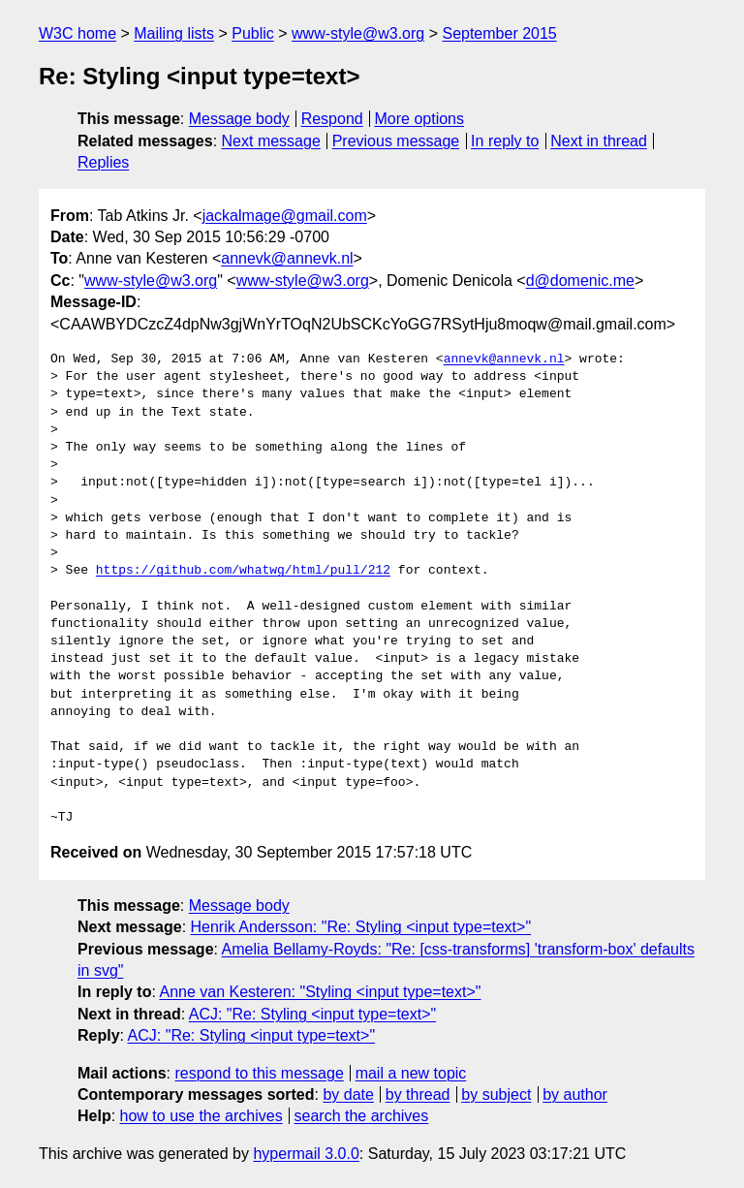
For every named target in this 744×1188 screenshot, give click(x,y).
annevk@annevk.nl (287, 258)
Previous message (396, 141)
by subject (496, 1094)
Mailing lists (174, 33)
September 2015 (499, 33)
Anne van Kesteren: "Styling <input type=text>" (319, 992)
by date (348, 1094)
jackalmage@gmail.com (284, 215)
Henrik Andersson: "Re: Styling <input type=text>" (361, 927)
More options (420, 118)
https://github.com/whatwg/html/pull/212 (243, 570)
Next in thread (598, 141)
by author (574, 1094)
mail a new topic (411, 1073)
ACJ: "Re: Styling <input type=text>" (313, 1014)
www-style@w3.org (358, 33)
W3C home (77, 33)
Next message (271, 141)
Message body (239, 118)
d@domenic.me (580, 280)
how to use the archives (201, 1116)
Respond (332, 118)
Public (253, 33)
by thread (418, 1094)
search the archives (361, 1116)
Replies (103, 162)
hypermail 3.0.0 (305, 1153)
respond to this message (258, 1073)
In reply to (505, 141)
